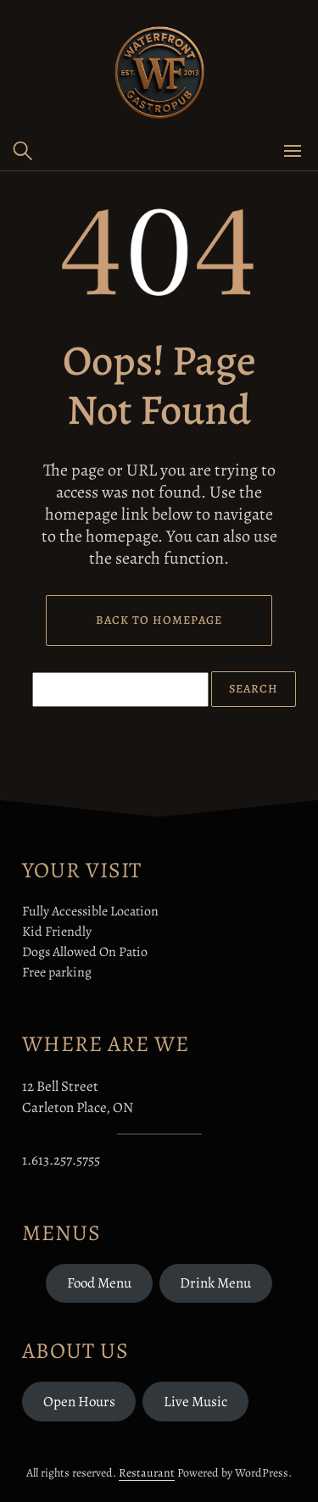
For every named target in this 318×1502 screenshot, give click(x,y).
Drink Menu (215, 1283)
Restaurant (147, 1473)
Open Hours (79, 1401)
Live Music (195, 1401)
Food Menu (99, 1283)
